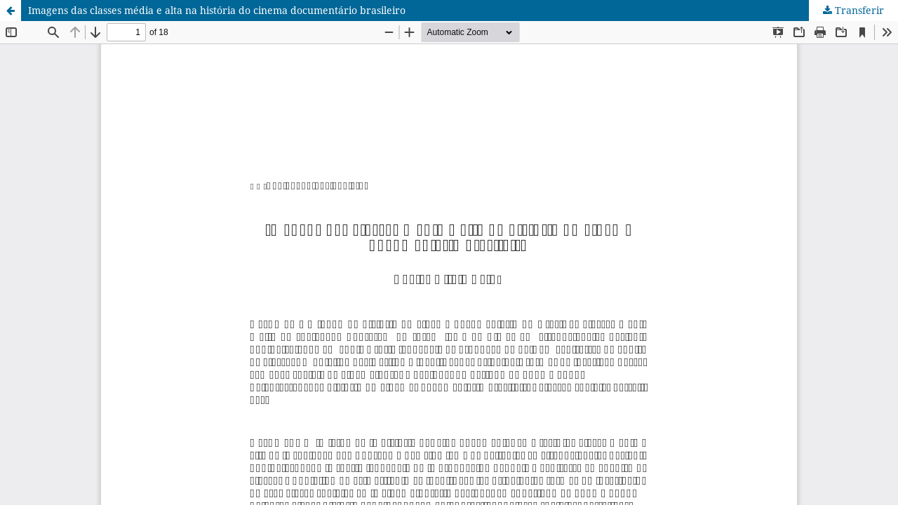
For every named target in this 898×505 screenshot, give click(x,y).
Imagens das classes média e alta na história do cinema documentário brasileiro (217, 10)
